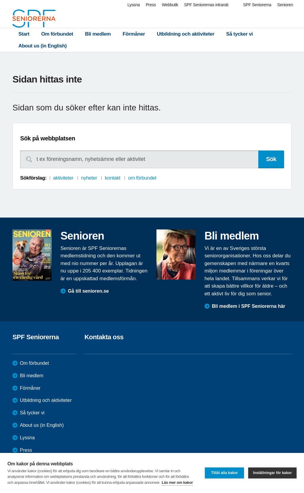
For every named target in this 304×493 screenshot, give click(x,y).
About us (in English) (42, 46)
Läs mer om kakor (177, 482)
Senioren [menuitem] (285, 4)
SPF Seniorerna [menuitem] (257, 4)
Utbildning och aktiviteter (185, 34)
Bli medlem (98, 34)
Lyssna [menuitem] (133, 4)
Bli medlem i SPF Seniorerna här (248, 306)
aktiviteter (63, 178)
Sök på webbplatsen (47, 138)
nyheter (89, 178)
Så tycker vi (239, 34)
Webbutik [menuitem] (170, 4)
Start (23, 34)
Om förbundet (57, 34)
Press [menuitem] (151, 4)
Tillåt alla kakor (224, 473)
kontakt (112, 178)
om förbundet (142, 178)
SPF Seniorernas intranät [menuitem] (206, 4)
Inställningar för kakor (272, 473)
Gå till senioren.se (88, 291)
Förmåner (134, 34)
